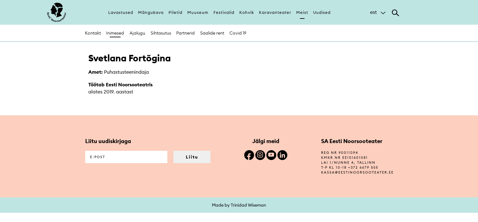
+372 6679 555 (363, 167)
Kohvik (246, 12)
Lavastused (120, 12)
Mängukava (151, 12)
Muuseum (198, 12)
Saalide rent (212, 33)
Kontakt (93, 33)
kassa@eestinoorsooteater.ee (357, 172)
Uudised (322, 12)
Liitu (192, 157)
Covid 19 (237, 33)
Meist (302, 12)
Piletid (175, 12)
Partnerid (185, 33)
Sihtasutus (161, 33)
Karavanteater (275, 12)
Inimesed (115, 33)
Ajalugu (137, 33)
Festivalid (223, 12)
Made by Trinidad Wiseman (239, 205)
